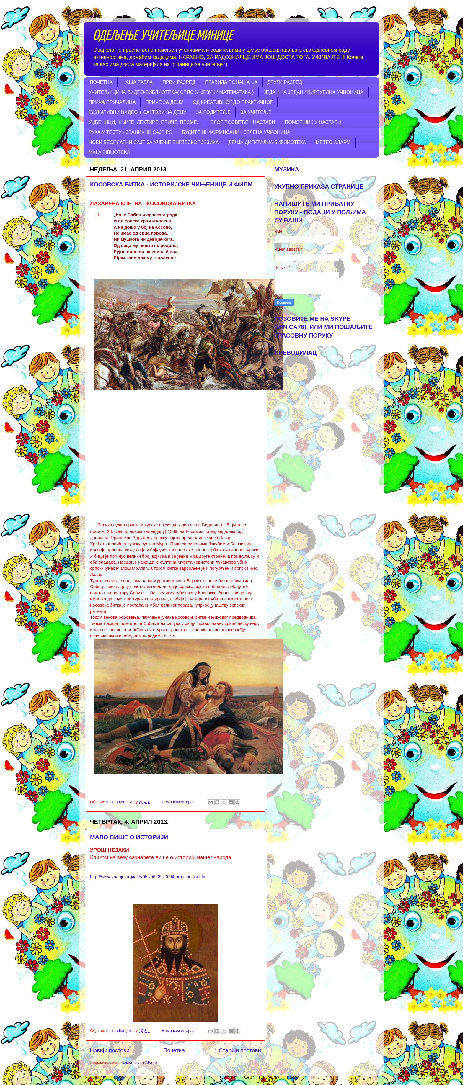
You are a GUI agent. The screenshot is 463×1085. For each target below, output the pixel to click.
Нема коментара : (179, 802)
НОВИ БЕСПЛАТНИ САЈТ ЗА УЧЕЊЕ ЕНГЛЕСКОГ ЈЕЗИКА (154, 142)
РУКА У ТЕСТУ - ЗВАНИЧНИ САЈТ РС (130, 132)
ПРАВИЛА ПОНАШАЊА (231, 82)
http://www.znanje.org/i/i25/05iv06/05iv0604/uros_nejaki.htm (148, 876)
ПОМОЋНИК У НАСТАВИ (313, 122)
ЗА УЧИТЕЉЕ (255, 112)
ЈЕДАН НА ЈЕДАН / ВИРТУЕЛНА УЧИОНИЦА (313, 92)
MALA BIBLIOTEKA (109, 152)
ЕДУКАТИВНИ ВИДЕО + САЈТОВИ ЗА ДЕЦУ (137, 112)
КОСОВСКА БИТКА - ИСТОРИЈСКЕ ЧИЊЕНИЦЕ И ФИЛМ (171, 184)
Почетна (174, 1050)
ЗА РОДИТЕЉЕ (213, 112)
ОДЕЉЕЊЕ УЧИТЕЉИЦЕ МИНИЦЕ (163, 36)
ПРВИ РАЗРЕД (179, 82)
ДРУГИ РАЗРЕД (284, 82)
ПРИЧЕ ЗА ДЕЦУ (164, 102)
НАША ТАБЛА (137, 82)
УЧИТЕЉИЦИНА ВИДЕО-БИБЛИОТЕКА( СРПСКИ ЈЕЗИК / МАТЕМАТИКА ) (171, 92)
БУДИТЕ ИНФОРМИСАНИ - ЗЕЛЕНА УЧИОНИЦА (236, 132)
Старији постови (240, 1050)
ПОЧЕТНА (101, 82)
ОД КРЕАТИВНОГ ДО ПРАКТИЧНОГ (233, 102)
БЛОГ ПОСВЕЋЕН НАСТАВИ (243, 122)
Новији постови (109, 1050)
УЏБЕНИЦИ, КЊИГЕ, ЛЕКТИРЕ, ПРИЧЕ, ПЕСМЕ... (145, 122)
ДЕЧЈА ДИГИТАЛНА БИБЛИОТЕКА (267, 142)
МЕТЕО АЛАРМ (333, 142)
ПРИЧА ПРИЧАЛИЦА (112, 102)
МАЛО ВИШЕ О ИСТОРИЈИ (129, 837)
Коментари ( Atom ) (139, 1062)
